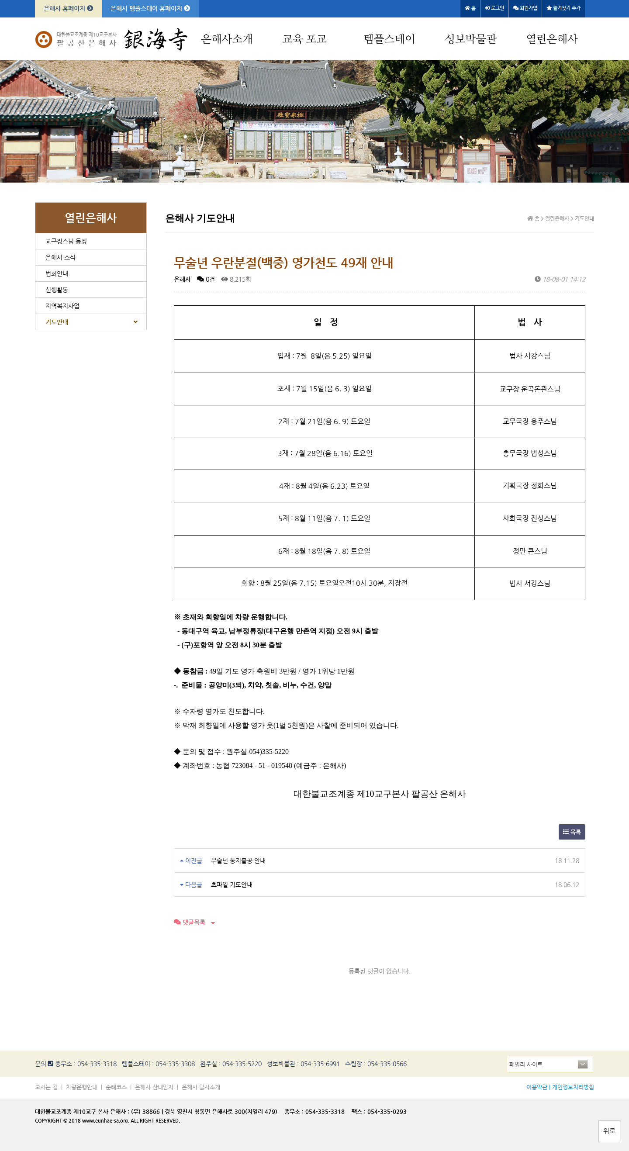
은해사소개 (227, 39)
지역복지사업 (62, 305)
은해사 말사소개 (201, 1087)
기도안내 (56, 321)
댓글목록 (189, 922)
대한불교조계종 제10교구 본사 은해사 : (82, 1111)
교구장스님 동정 (66, 241)
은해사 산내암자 (154, 1087)
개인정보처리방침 (573, 1087)
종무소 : (294, 1111)
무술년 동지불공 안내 (238, 860)
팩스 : (359, 1111)
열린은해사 (552, 39)
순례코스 (116, 1087)
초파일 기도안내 (231, 884)
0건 (206, 279)
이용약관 (536, 1087)
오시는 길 (46, 1087)
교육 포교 (304, 39)
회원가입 (525, 8)
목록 (572, 832)
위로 (609, 1130)
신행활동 (56, 289)
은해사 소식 (60, 257)
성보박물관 (471, 39)
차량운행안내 (81, 1087)
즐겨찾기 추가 (563, 8)
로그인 (494, 8)
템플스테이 (389, 39)
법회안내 (56, 273)
